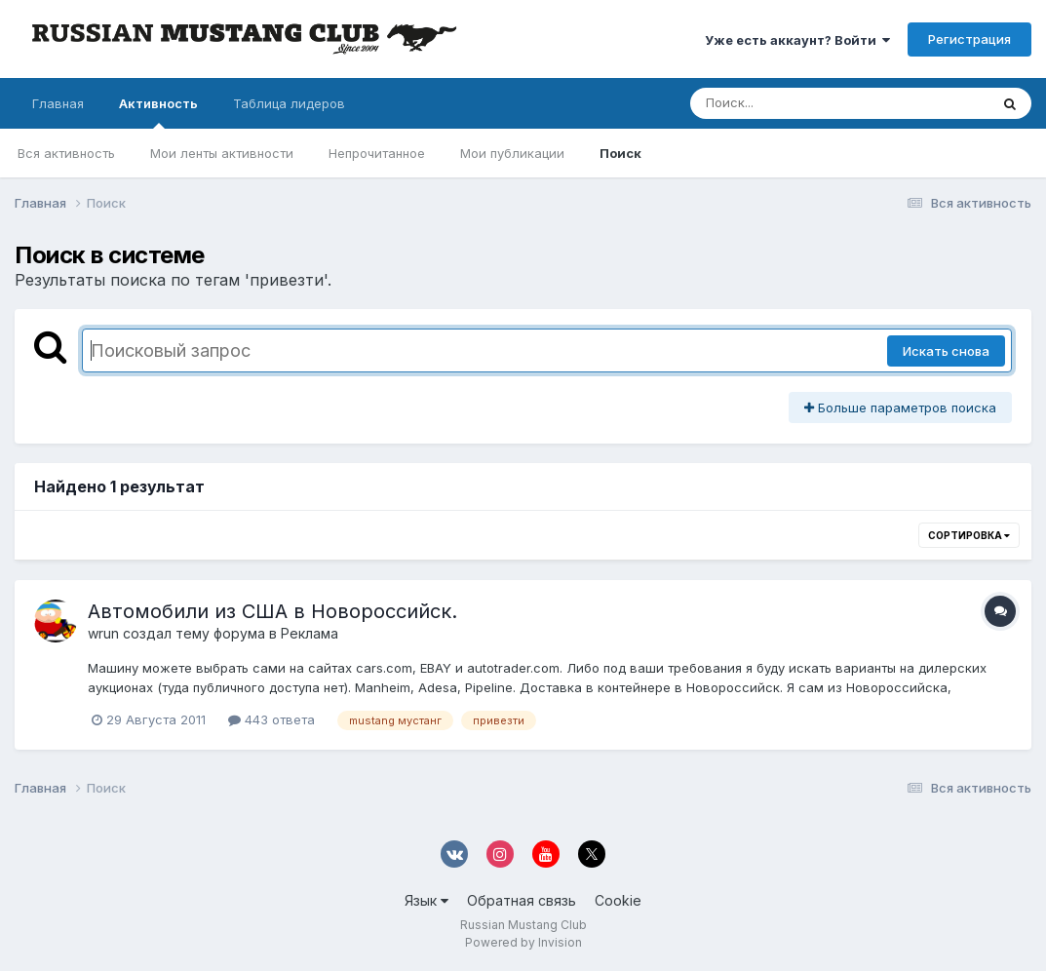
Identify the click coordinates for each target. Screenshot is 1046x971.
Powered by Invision (523, 942)
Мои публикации (512, 153)
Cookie (618, 900)
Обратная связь (521, 900)
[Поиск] (802, 103)
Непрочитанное (377, 153)
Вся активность (66, 153)
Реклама (309, 633)
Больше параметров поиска (900, 407)
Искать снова (946, 351)
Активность (158, 112)
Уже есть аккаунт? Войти (797, 40)
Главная (58, 103)
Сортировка (969, 535)
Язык (426, 900)
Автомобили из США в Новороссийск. (272, 611)
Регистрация (969, 39)
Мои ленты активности (221, 153)
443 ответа (271, 719)
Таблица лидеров (289, 103)
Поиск (620, 153)
